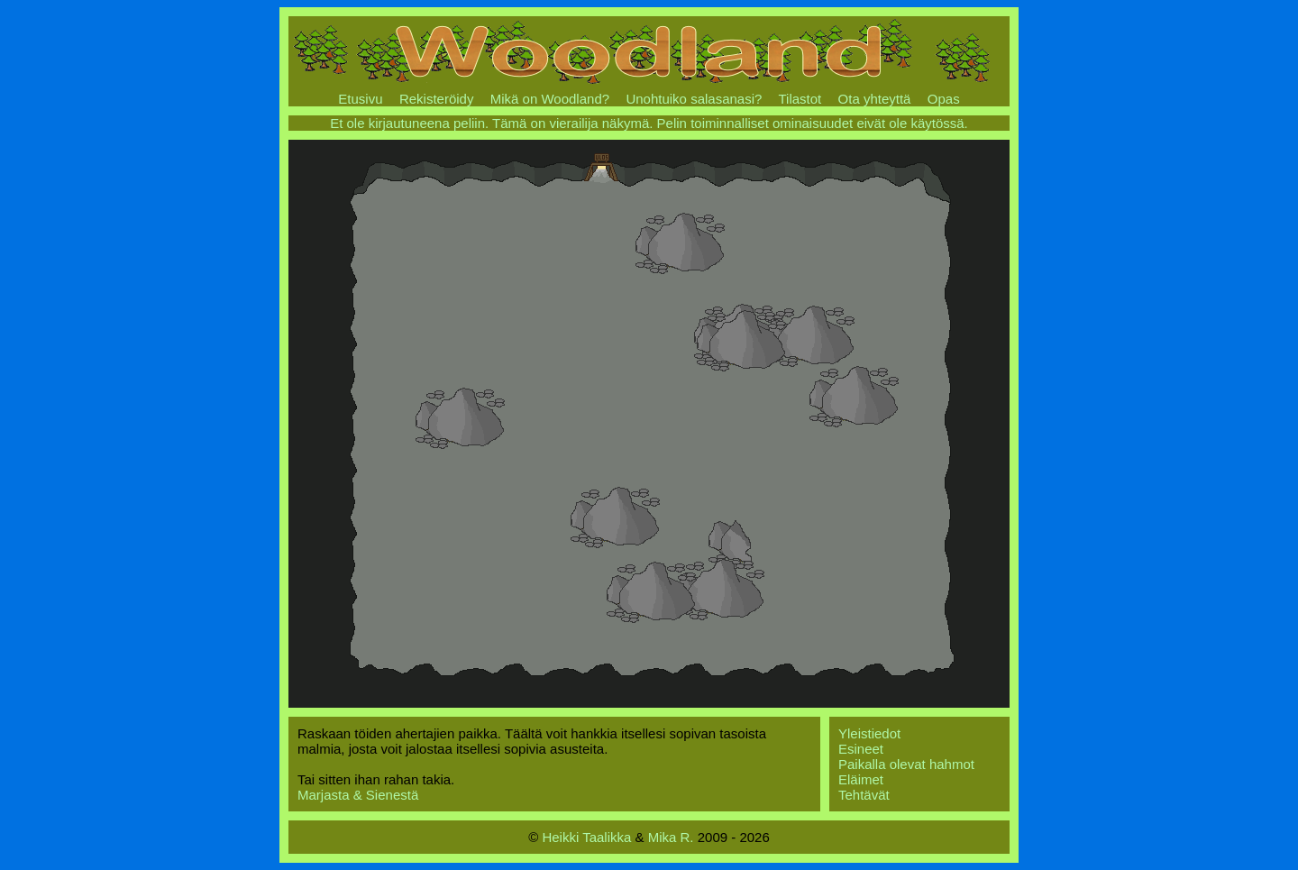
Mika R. (671, 837)
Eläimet (860, 779)
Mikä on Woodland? (549, 98)
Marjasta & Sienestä (357, 794)
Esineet (860, 748)
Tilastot (799, 98)
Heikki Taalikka (586, 837)
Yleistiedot (869, 733)
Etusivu (360, 98)
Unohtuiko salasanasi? (694, 98)
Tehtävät (864, 794)
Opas (944, 98)
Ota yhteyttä (874, 98)
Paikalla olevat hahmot (906, 764)
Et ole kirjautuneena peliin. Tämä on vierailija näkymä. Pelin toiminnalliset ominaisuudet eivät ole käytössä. (649, 123)
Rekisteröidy (436, 98)
